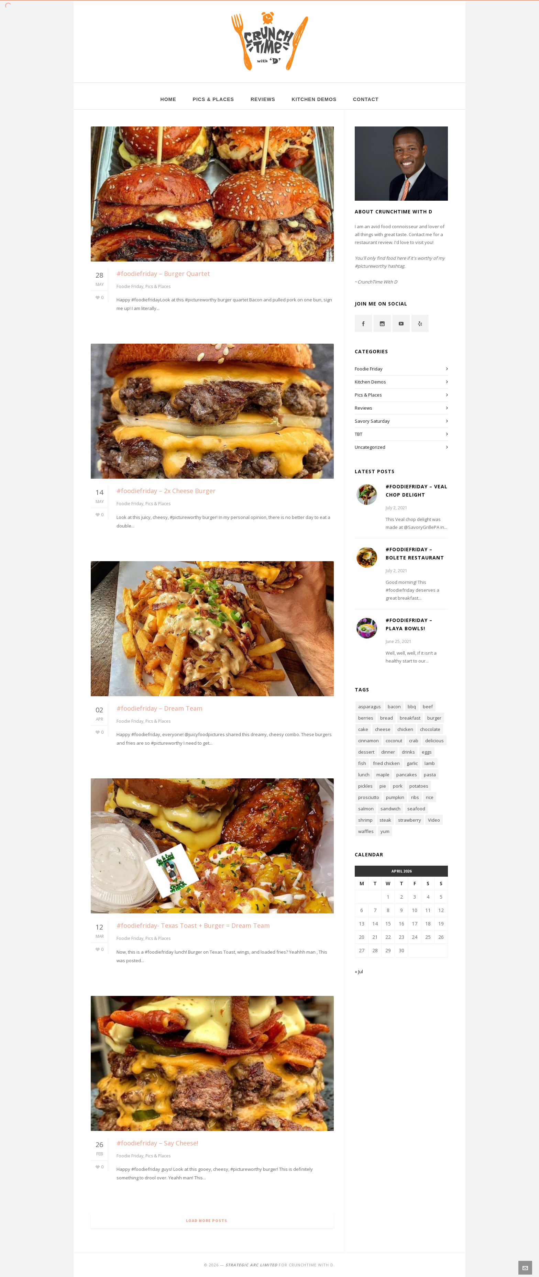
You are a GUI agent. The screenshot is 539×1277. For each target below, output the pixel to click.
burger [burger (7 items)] (434, 718)
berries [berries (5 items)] (365, 718)
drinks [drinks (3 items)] (408, 752)
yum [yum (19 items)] (385, 831)
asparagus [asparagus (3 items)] (369, 706)
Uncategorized (370, 447)
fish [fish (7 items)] (362, 763)
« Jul (359, 971)
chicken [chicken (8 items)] (405, 729)
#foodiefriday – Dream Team (159, 708)
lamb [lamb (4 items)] (430, 763)
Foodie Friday (130, 286)
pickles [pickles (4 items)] (365, 786)
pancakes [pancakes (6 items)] (406, 774)
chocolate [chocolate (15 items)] (430, 729)
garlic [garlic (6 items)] (412, 763)
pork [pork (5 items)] (398, 786)
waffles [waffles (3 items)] (366, 831)
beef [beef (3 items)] (428, 706)
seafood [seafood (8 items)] (416, 809)
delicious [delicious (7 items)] (434, 740)
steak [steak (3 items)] (385, 820)
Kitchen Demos (370, 382)
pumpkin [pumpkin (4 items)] (395, 797)
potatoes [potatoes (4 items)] (418, 786)
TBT (358, 434)
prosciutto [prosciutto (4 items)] (368, 797)
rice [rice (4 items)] (429, 797)
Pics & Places (157, 286)
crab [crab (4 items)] (413, 740)
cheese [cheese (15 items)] (382, 729)
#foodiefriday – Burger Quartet (163, 273)
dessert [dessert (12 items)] (366, 752)
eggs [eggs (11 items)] (427, 752)
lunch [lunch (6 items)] (364, 774)
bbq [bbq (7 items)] (412, 706)
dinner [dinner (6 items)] (388, 752)
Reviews (363, 408)
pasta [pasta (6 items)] (430, 774)
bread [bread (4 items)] (386, 718)
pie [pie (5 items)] (383, 786)
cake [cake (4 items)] (363, 729)
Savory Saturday (372, 421)
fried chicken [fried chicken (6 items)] (386, 763)
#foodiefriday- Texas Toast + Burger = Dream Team (193, 925)
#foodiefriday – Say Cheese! (157, 1143)
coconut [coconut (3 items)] (394, 740)
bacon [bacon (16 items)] (394, 706)
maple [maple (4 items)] (382, 774)
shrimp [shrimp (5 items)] (365, 820)
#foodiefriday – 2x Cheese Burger (166, 491)
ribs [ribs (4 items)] (415, 797)
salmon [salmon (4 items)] (366, 809)
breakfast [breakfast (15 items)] (410, 718)
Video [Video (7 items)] (434, 820)
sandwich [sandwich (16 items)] (390, 809)
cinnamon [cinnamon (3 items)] (368, 740)
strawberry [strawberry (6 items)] (409, 820)
